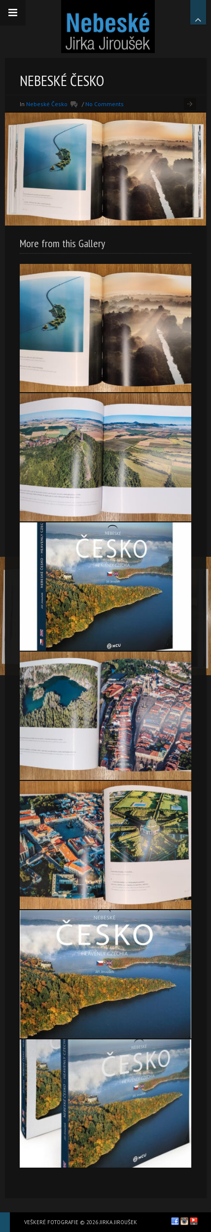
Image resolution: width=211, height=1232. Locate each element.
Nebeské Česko (47, 104)
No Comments (104, 104)
